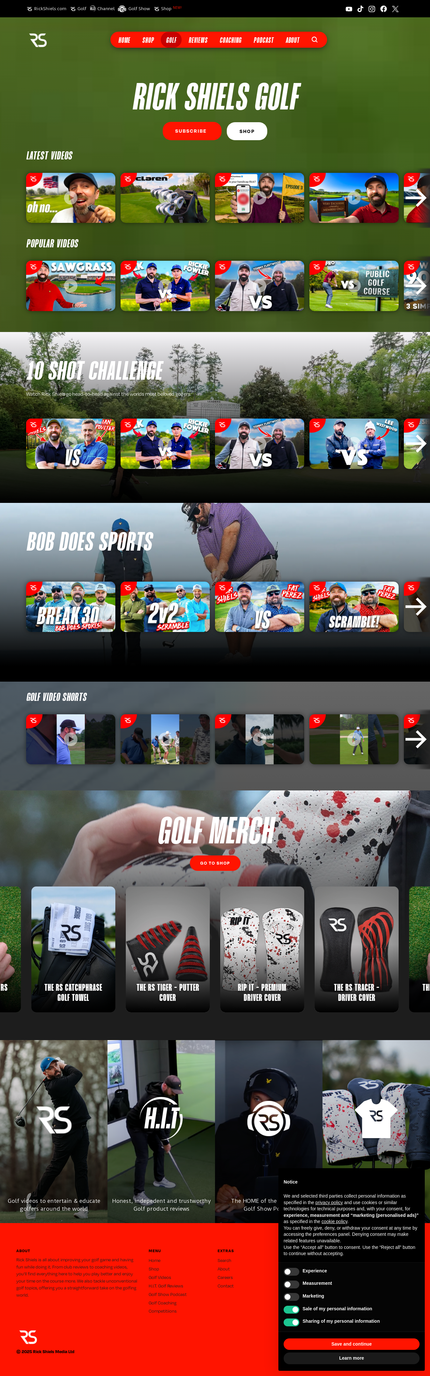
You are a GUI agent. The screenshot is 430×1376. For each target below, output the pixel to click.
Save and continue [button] (351, 1344)
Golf (81, 8)
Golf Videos (160, 1277)
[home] (38, 39)
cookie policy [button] (334, 1221)
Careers (225, 1277)
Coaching (230, 40)
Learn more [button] (351, 1358)
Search (224, 1260)
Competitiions (163, 1311)
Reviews (198, 40)
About (292, 40)
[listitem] (70, 198)
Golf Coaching (162, 1302)
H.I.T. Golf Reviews (166, 1285)
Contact (226, 1285)
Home (124, 40)
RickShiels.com (50, 8)
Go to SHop (215, 863)
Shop (171, 8)
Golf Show (139, 8)
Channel (106, 8)
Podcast (263, 40)
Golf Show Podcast (168, 1294)
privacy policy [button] (329, 1202)
